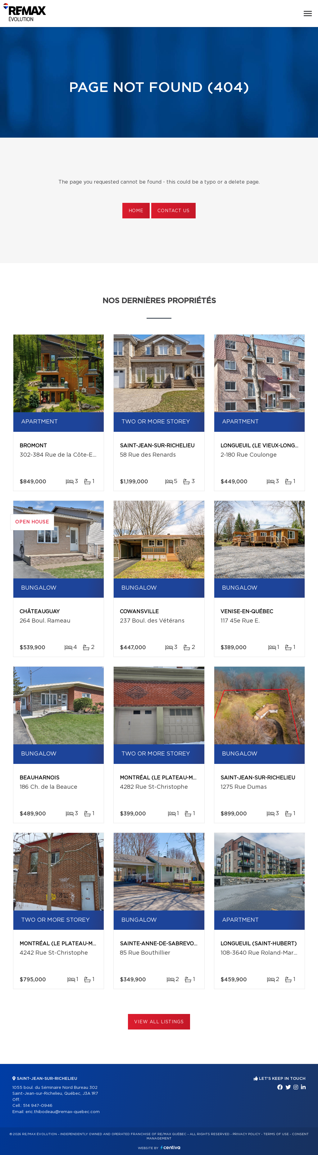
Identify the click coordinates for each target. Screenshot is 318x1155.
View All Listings (159, 1022)
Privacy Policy (246, 1134)
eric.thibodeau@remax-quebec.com (62, 1112)
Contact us (173, 211)
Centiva (170, 1147)
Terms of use (276, 1134)
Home (136, 211)
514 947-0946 (37, 1106)
